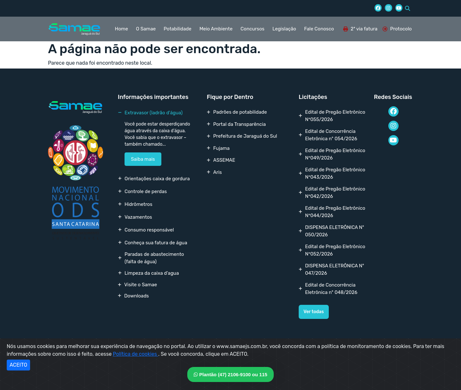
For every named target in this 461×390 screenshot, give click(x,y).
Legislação (284, 29)
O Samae (146, 29)
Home (121, 29)
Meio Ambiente (215, 29)
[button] (407, 8)
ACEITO (18, 365)
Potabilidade (177, 29)
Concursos (252, 29)
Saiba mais (143, 159)
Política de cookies (135, 354)
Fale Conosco (319, 29)
